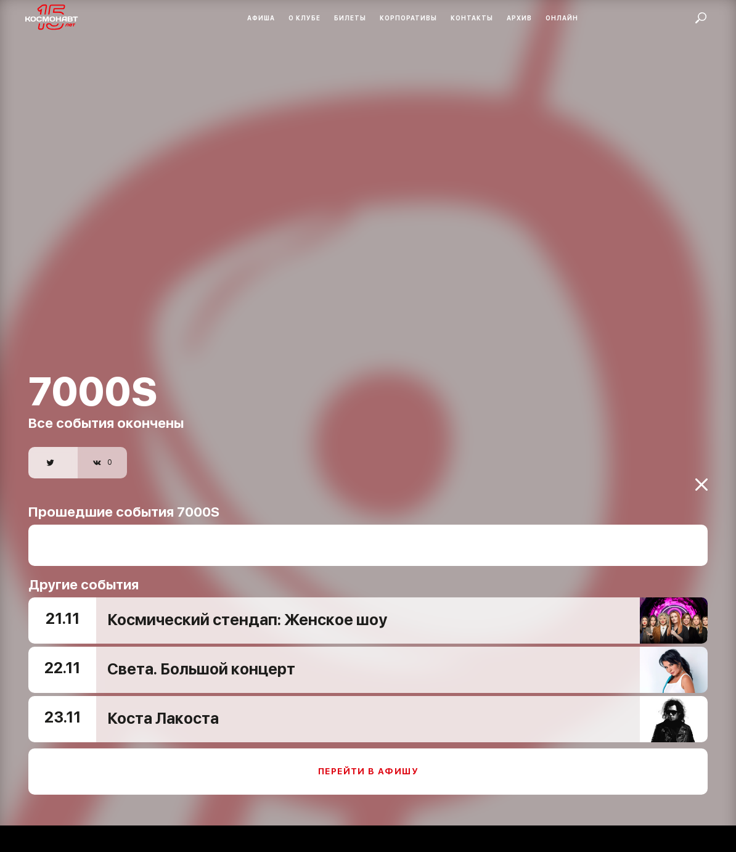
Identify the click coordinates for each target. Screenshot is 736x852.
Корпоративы (408, 18)
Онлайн (562, 18)
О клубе (304, 18)
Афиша (261, 18)
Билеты (350, 18)
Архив (519, 18)
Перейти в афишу (368, 762)
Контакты (472, 18)
